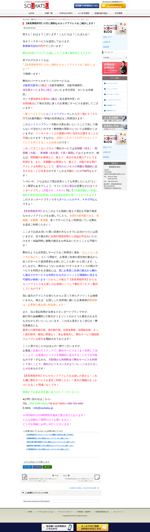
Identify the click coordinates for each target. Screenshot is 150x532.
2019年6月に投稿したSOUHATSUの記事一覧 (84, 488)
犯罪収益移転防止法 (102, 512)
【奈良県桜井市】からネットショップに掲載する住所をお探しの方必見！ (50, 435)
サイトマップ (117, 512)
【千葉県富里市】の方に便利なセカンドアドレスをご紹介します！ (48, 449)
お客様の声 (106, 42)
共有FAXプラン (111, 110)
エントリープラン (112, 83)
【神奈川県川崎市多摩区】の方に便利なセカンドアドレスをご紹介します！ (51, 442)
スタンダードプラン (113, 94)
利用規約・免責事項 (84, 512)
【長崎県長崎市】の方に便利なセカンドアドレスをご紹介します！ (48, 438)
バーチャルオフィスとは (45, 512)
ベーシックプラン (112, 89)
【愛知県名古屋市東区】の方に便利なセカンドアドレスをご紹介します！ (50, 445)
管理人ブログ (37, 19)
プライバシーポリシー (65, 512)
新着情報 (106, 47)
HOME (27, 19)
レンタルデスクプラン (113, 100)
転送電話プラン (111, 105)
